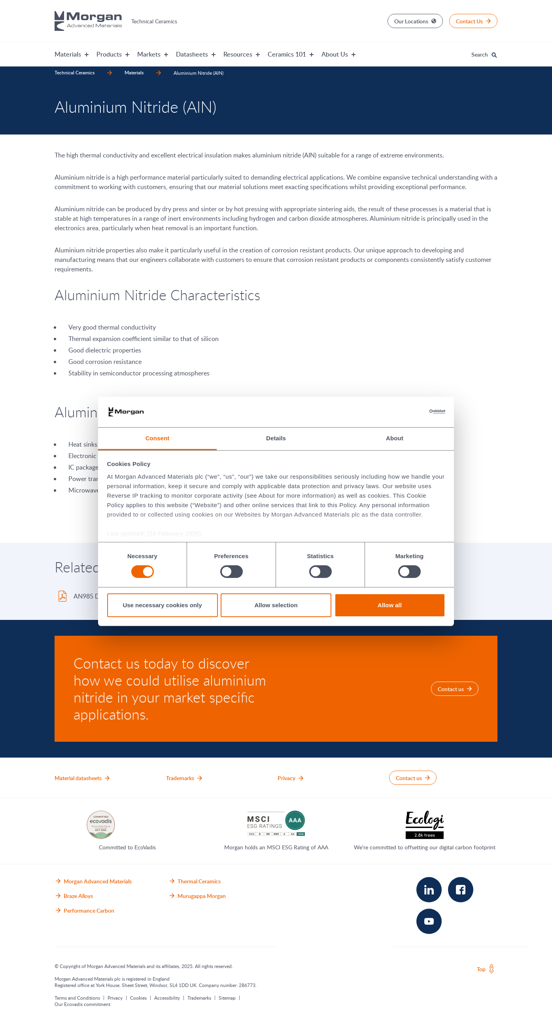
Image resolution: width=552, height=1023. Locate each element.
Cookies (138, 998)
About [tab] (394, 438)
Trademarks (199, 998)
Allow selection (275, 605)
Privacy (115, 998)
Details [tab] (276, 438)
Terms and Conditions (77, 998)
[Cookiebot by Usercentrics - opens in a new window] (410, 412)
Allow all (390, 605)
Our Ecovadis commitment (82, 1004)
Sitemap (227, 998)
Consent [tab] (158, 438)
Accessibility (167, 998)
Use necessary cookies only (162, 605)
